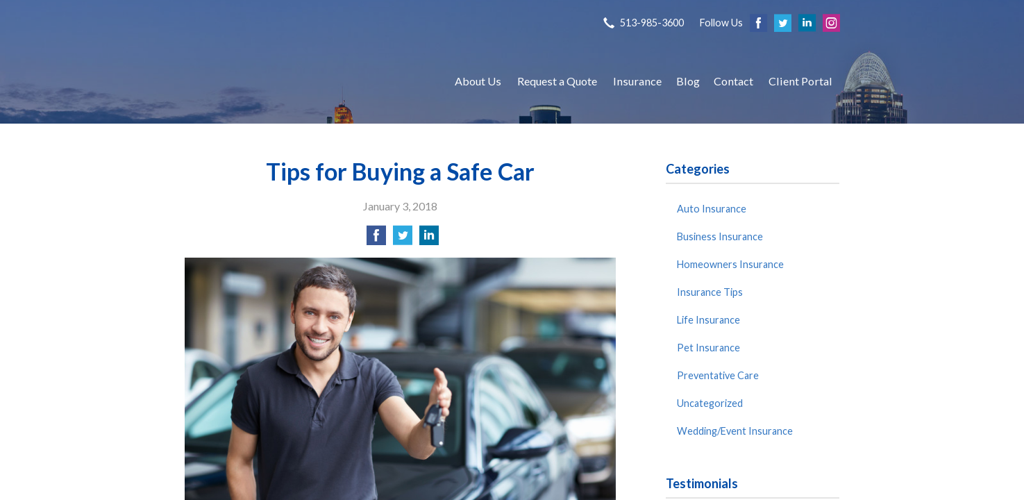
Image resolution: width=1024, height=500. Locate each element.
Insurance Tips (710, 292)
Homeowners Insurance (730, 264)
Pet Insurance (708, 347)
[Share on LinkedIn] (429, 239)
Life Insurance (708, 320)
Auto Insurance (711, 209)
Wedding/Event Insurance (735, 431)
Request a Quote (557, 81)
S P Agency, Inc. (306, 80)
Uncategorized (710, 403)
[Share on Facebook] (376, 239)
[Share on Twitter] (402, 239)
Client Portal (800, 81)
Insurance (637, 81)
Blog (688, 81)
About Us (478, 81)
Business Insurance (720, 236)
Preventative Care (718, 375)
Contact (733, 81)
